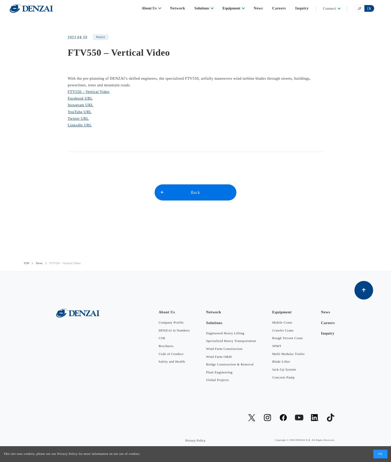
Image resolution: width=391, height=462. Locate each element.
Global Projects (217, 380)
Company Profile (171, 322)
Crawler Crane (283, 330)
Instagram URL (80, 105)
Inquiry (302, 8)
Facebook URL (80, 98)
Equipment (231, 8)
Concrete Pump (283, 377)
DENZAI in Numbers (174, 330)
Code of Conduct (171, 354)
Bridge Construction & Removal (230, 364)
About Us (149, 8)
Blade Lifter (281, 361)
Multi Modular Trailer (288, 354)
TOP (26, 263)
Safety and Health (172, 361)
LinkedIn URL (80, 125)
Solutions (201, 8)
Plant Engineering (219, 372)
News (258, 8)
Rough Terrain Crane (287, 338)
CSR (162, 338)
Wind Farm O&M (219, 357)
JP (359, 8)
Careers (279, 8)
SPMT (276, 346)
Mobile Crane (282, 322)
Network (177, 8)
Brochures (166, 346)
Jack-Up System (284, 369)
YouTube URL (80, 112)
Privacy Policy (67, 454)
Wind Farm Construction (224, 349)
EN (369, 8)
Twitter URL (78, 118)
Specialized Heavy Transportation (231, 341)
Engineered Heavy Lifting (225, 333)
